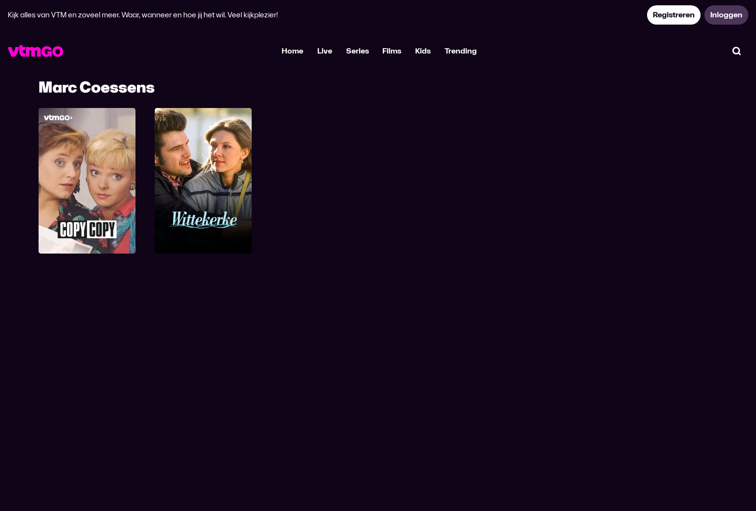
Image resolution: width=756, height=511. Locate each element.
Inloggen (726, 14)
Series (357, 50)
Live (324, 50)
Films (391, 50)
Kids (423, 50)
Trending (461, 50)
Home (292, 50)
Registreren (674, 14)
